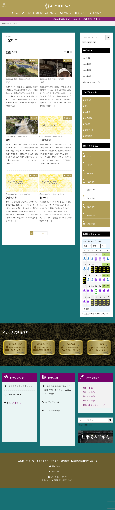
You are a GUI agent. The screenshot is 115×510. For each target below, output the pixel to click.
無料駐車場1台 (14, 402)
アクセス (55, 460)
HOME (6, 23)
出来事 (87, 112)
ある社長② (87, 70)
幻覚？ (42, 82)
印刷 (86, 309)
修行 (86, 106)
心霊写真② (45, 139)
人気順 (14, 52)
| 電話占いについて (58, 471)
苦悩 (8, 82)
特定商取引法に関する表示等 (84, 460)
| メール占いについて (58, 477)
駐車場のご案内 (95, 436)
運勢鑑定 (34, 60)
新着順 (8, 52)
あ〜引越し (87, 58)
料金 (84, 42)
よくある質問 (42, 460)
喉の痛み (43, 197)
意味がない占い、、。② (91, 82)
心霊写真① (11, 197)
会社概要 (65, 460)
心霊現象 (68, 60)
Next (43, 233)
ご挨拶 (21, 460)
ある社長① (87, 76)
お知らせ (88, 100)
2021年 (14, 23)
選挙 (8, 139)
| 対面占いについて (58, 466)
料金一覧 (30, 460)
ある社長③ (87, 64)
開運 (89, 42)
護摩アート (89, 130)
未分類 (35, 118)
